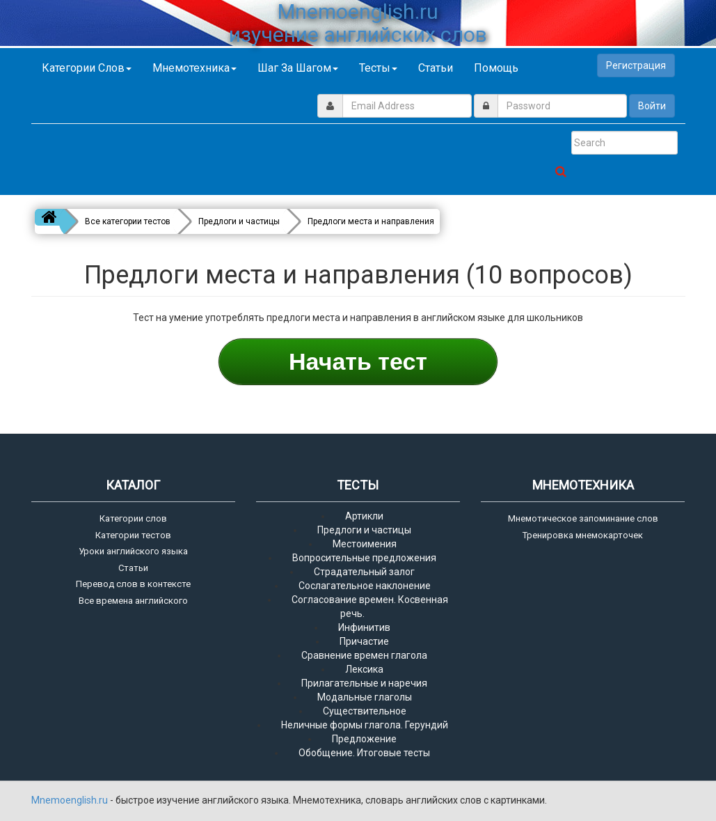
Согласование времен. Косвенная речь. (370, 606)
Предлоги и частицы (364, 529)
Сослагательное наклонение (365, 585)
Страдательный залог (364, 571)
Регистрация (636, 65)
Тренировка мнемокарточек (583, 535)
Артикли (364, 516)
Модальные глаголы (364, 697)
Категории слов (87, 68)
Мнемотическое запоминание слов (583, 518)
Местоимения (365, 543)
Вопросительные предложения (364, 557)
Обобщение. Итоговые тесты (364, 752)
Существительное (364, 711)
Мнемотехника (194, 68)
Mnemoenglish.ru (70, 800)
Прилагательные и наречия (364, 683)
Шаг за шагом (297, 68)
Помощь (496, 68)
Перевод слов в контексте (133, 584)
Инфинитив (364, 627)
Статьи (435, 68)
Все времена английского (133, 600)
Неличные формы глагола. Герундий (364, 724)
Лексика (364, 669)
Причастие (364, 641)
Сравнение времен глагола (364, 655)
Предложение (364, 738)
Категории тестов (133, 535)
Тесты (378, 68)
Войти (652, 105)
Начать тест (358, 361)
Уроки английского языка (133, 551)
